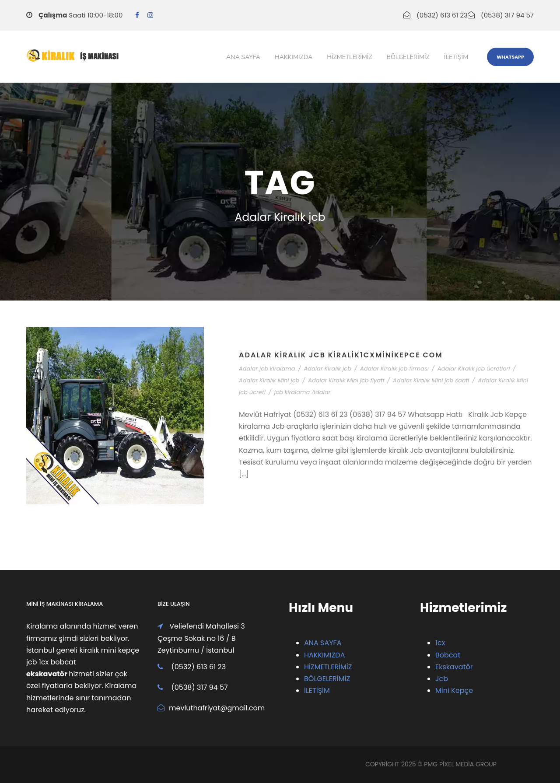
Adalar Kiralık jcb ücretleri (474, 368)
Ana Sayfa (243, 57)
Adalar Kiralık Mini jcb (269, 380)
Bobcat (447, 655)
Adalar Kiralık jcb (327, 368)
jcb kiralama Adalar (302, 392)
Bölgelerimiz (408, 57)
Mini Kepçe (454, 690)
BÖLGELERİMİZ (327, 679)
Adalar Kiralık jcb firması (394, 368)
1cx (440, 643)
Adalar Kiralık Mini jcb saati (431, 380)
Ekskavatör (454, 667)
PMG (431, 764)
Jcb (441, 679)
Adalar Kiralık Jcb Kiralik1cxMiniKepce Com (341, 355)
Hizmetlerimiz (349, 57)
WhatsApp (510, 56)
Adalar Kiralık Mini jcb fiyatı (346, 380)
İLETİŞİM (317, 690)
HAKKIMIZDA (324, 655)
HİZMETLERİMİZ (328, 667)
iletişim (456, 57)
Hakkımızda (293, 57)
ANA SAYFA (322, 643)
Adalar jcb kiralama (267, 368)
